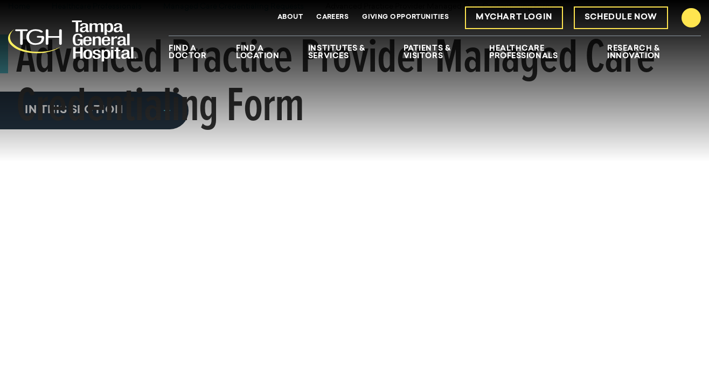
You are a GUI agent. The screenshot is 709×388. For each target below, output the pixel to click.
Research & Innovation (634, 52)
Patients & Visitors (427, 52)
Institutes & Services (336, 52)
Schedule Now (621, 17)
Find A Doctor (187, 52)
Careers (332, 17)
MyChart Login (514, 17)
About (290, 17)
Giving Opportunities (405, 17)
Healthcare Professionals (523, 52)
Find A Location (257, 52)
